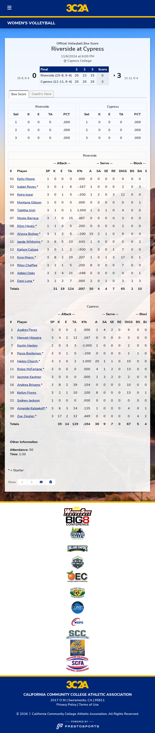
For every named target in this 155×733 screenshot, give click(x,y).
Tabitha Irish (26, 210)
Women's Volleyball (31, 23)
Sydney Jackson (28, 400)
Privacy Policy (66, 704)
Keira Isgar (25, 194)
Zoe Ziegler (26, 416)
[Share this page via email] (41, 482)
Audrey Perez (27, 330)
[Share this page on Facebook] (22, 482)
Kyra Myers (26, 257)
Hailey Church (28, 361)
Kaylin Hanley (27, 345)
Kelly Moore (26, 179)
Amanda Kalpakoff (31, 408)
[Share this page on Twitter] (32, 482)
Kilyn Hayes (26, 226)
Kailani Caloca (27, 249)
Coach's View (41, 94)
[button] (51, 482)
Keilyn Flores (26, 392)
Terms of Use (89, 704)
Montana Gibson (29, 202)
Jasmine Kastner (29, 377)
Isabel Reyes (27, 187)
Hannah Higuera (29, 338)
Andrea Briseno (29, 385)
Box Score (18, 94)
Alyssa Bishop (28, 234)
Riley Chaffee (27, 265)
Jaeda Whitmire (29, 242)
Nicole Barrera (28, 218)
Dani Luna (25, 281)
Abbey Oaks (26, 273)
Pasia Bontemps (29, 353)
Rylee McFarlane (30, 369)
